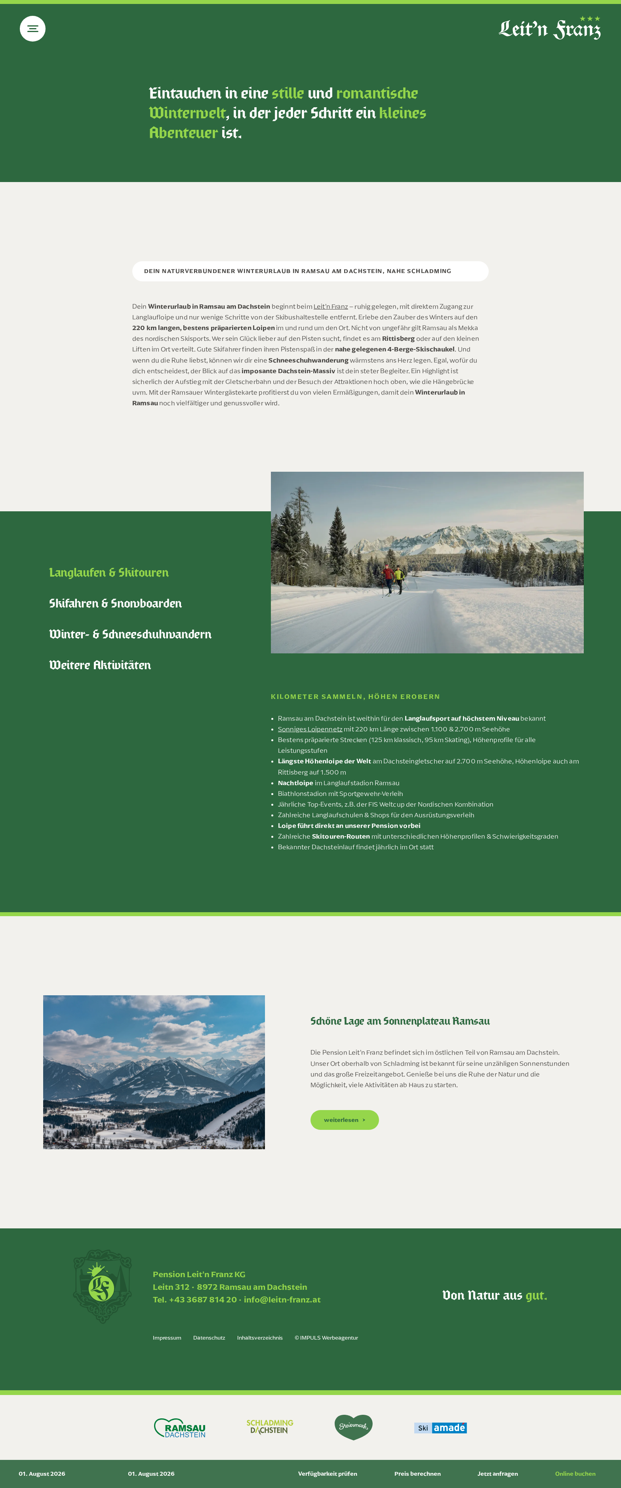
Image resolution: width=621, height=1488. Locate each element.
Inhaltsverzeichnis (260, 1337)
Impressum (167, 1337)
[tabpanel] (427, 681)
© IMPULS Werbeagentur (326, 1337)
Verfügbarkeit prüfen (327, 1473)
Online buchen (575, 1473)
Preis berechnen (417, 1473)
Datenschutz (209, 1337)
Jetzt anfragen (498, 1473)
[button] (344, 1120)
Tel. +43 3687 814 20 (195, 1299)
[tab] (157, 572)
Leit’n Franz (331, 306)
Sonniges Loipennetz (310, 729)
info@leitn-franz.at (282, 1299)
